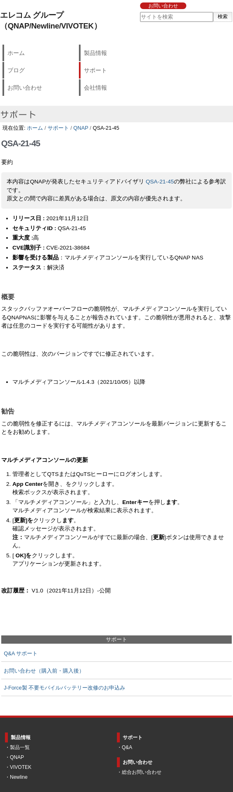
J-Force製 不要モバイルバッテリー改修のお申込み (64, 688)
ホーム (16, 53)
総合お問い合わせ (142, 772)
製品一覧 (20, 747)
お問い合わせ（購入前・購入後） (44, 671)
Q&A (127, 747)
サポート (95, 70)
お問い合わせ (163, 5)
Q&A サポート (21, 653)
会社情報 (95, 87)
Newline (19, 777)
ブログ (16, 70)
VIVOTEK (20, 767)
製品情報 (95, 53)
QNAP (81, 128)
